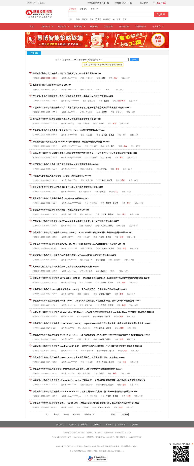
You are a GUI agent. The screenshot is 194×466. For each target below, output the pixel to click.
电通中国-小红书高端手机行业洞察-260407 (52, 84)
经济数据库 (141, 26)
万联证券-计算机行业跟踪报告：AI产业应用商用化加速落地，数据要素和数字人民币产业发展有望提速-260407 (82, 107)
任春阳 (101, 373)
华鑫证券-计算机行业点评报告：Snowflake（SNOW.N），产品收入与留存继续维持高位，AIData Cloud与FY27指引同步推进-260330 (93, 312)
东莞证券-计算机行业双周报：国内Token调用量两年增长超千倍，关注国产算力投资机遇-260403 (76, 221)
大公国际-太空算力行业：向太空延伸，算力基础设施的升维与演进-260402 (66, 266)
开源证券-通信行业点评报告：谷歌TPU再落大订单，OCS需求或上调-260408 (67, 73)
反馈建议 (97, 424)
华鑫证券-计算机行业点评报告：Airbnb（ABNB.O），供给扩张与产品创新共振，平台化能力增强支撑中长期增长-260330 (87, 346)
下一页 (66, 414)
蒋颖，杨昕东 (107, 180)
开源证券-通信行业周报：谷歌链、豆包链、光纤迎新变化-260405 (62, 175)
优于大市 (117, 260)
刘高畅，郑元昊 (112, 203)
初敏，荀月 (110, 146)
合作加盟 (121, 424)
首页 (47, 414)
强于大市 (121, 100)
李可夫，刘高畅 (107, 214)
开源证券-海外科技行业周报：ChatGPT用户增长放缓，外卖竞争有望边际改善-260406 (71, 141)
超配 (123, 225)
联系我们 (84, 424)
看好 (116, 78)
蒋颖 (103, 78)
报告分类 (46, 26)
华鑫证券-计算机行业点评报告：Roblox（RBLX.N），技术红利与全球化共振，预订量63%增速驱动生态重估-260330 (85, 391)
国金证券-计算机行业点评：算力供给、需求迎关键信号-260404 (61, 209)
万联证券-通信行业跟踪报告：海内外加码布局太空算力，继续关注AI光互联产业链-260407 (73, 96)
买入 (116, 191)
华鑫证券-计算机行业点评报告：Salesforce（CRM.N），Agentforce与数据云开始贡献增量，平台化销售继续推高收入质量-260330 (92, 323)
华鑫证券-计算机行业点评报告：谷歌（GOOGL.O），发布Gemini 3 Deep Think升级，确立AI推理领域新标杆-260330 (86, 402)
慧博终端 (78, 26)
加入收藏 (72, 424)
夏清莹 (106, 100)
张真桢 (102, 191)
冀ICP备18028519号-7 (105, 437)
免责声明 (134, 424)
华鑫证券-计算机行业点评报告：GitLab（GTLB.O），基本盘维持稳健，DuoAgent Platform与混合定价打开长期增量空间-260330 (91, 334)
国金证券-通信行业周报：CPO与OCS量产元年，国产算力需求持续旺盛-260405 (68, 187)
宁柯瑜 (108, 157)
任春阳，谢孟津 (105, 237)
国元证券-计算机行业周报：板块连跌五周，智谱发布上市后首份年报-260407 (67, 118)
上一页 (56, 414)
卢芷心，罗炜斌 (107, 225)
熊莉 (103, 260)
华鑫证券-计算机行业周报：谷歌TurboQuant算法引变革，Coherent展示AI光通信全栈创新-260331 (78, 368)
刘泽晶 (104, 169)
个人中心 (157, 26)
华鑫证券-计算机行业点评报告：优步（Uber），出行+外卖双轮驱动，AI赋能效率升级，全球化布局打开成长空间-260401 (87, 300)
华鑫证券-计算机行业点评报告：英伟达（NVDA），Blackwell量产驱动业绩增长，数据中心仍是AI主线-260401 (83, 232)
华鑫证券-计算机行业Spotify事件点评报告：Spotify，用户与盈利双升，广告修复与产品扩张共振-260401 (80, 289)
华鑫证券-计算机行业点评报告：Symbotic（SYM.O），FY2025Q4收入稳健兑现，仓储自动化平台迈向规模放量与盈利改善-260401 (92, 277)
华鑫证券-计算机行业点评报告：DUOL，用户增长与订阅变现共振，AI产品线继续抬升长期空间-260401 (79, 243)
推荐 (114, 123)
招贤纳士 (109, 424)
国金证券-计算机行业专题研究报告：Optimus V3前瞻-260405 (61, 198)
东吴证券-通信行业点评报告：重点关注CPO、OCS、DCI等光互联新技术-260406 (69, 130)
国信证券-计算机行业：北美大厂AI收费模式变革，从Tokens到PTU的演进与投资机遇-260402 (74, 255)
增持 (124, 135)
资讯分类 (62, 26)
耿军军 (101, 123)
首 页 (32, 26)
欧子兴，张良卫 (108, 135)
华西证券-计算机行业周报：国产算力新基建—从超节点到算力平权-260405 (66, 164)
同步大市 (119, 112)
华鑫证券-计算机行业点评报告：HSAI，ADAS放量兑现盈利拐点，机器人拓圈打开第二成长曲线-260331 (79, 357)
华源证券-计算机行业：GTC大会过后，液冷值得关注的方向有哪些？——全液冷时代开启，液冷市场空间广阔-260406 (85, 153)
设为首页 (60, 424)
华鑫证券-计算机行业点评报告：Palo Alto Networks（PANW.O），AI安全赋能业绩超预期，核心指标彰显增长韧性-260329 (89, 380)
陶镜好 (103, 271)
